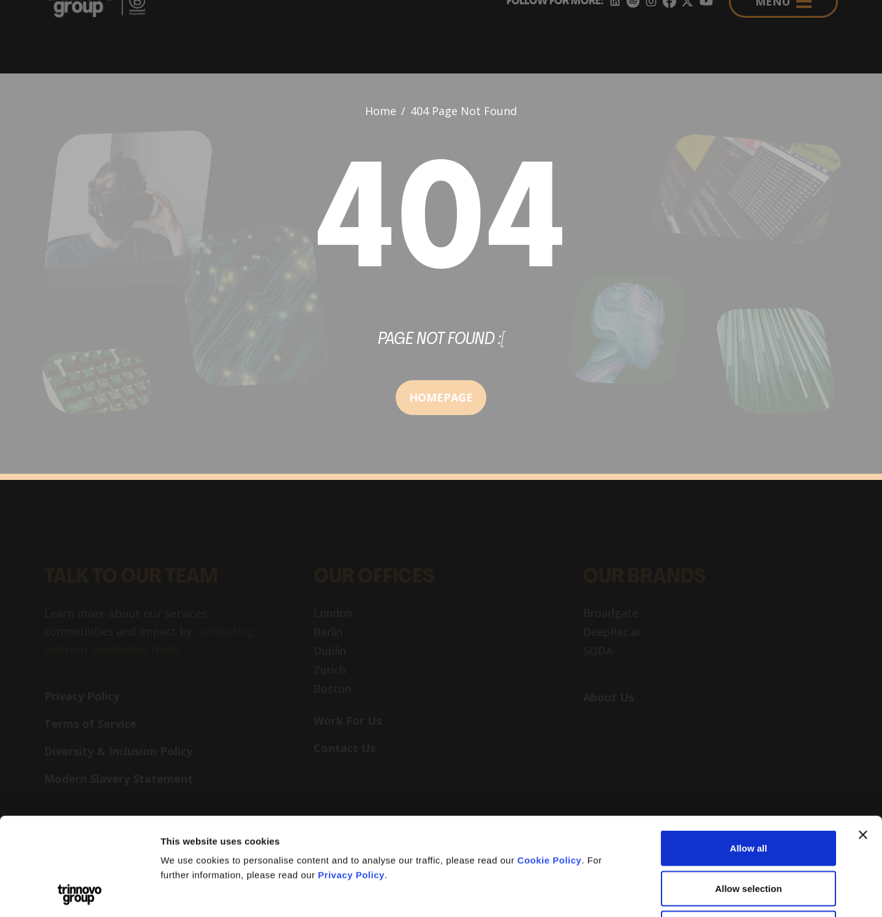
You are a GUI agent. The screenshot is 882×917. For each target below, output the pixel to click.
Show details (642, 893)
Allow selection (748, 797)
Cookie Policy (550, 768)
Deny (748, 836)
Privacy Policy (351, 783)
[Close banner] (863, 743)
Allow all (748, 756)
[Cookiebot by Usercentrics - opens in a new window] (79, 893)
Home (380, 110)
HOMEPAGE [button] (441, 397)
